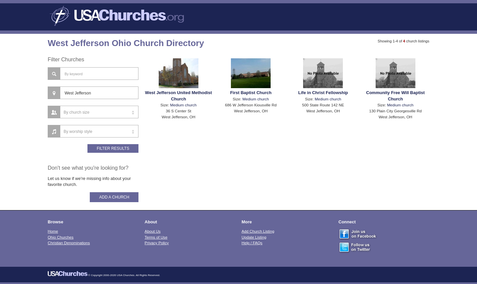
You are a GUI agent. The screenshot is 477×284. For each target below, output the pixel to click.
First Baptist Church (251, 92)
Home (53, 231)
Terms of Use (156, 237)
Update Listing (253, 237)
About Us (153, 231)
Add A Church (114, 197)
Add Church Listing (257, 231)
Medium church (183, 105)
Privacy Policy (157, 243)
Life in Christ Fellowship (323, 92)
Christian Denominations (69, 243)
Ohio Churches (61, 237)
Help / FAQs (251, 243)
